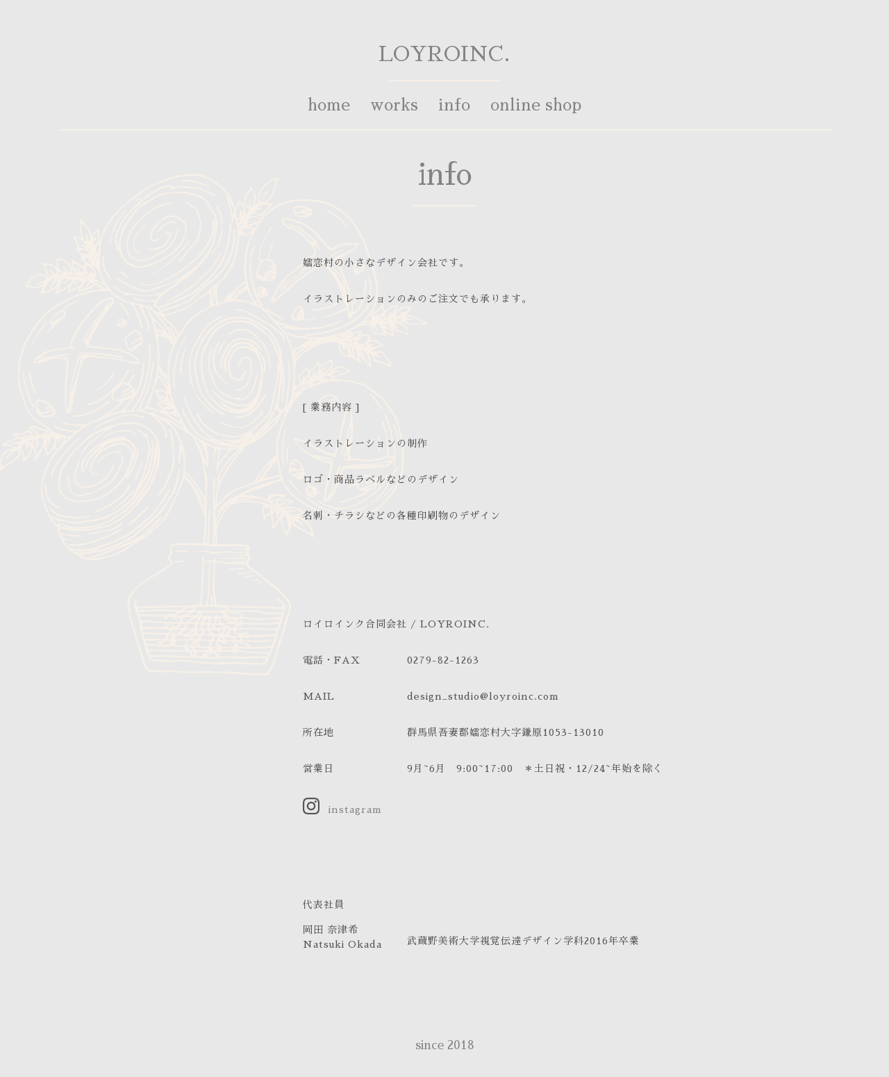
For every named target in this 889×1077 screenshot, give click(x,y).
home (329, 105)
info (454, 105)
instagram (355, 809)
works (394, 105)
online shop (535, 105)
